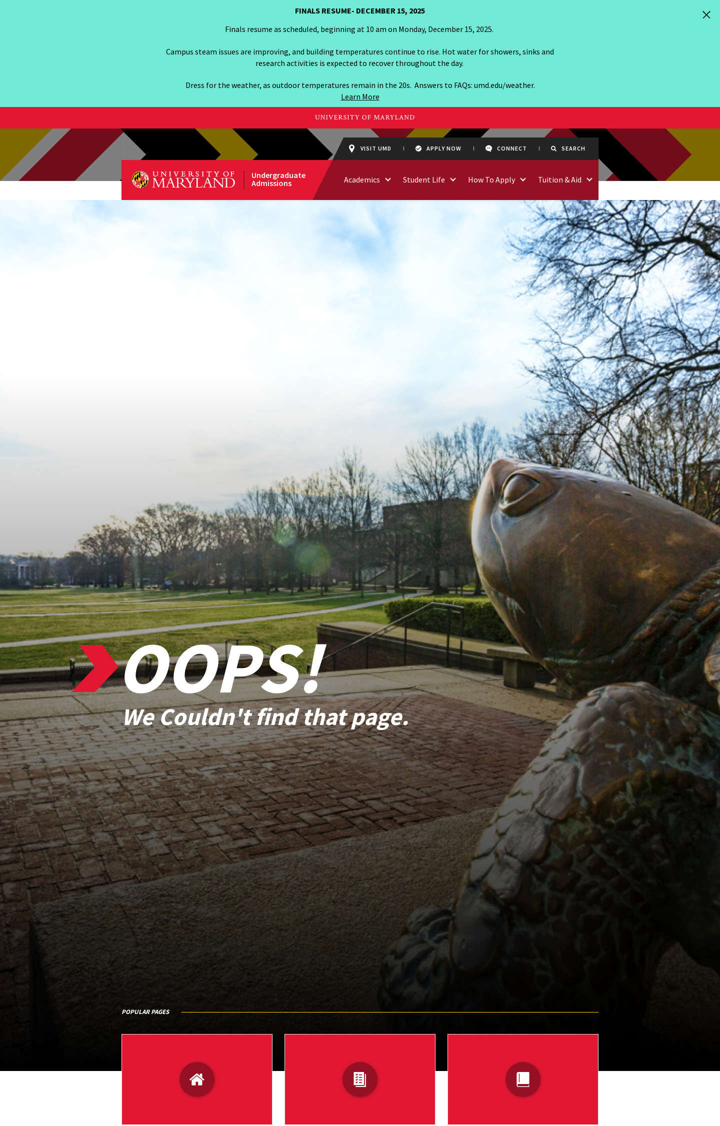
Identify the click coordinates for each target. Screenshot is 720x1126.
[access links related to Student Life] (453, 178)
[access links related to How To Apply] (523, 178)
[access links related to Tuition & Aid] (590, 178)
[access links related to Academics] (388, 178)
